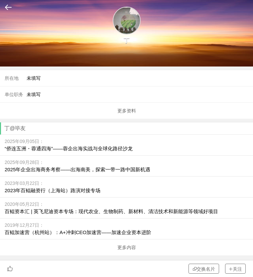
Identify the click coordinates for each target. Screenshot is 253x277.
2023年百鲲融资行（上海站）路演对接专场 (52, 190)
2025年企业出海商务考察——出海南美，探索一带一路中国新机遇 (77, 169)
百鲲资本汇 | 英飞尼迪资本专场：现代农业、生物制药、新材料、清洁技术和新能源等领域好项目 (111, 211)
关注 (235, 269)
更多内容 (126, 247)
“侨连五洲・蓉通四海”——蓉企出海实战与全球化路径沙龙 (69, 148)
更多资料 (126, 110)
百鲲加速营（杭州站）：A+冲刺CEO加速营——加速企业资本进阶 (78, 232)
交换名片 (203, 269)
